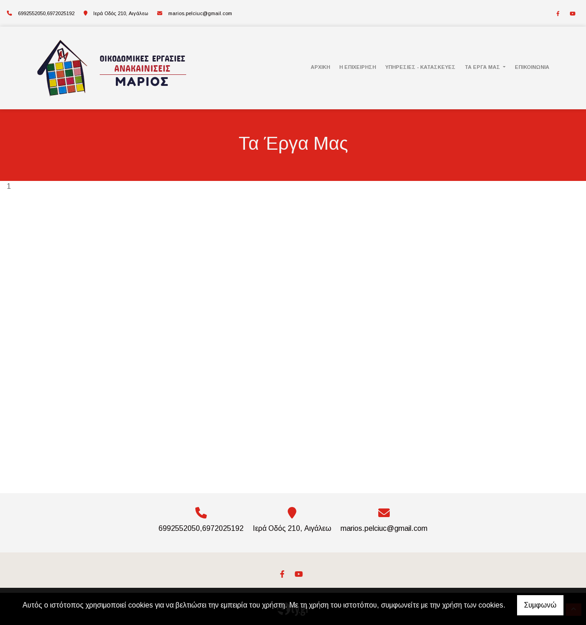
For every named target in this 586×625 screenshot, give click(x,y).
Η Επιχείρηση (357, 67)
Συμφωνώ (540, 605)
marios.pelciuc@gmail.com (200, 13)
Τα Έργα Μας (483, 67)
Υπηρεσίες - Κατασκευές (420, 67)
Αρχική (320, 67)
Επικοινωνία (532, 67)
